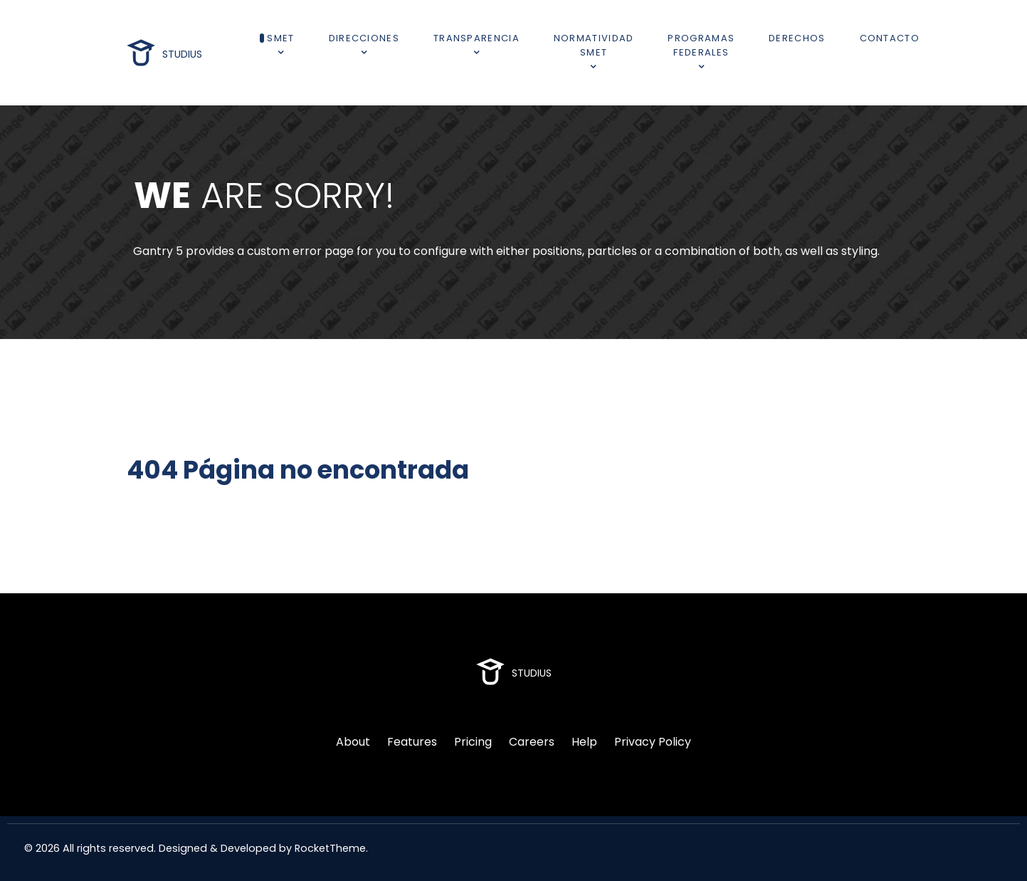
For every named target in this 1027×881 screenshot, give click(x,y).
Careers (531, 742)
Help (584, 742)
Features (412, 742)
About (353, 742)
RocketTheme (330, 848)
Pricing (473, 742)
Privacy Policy (652, 742)
